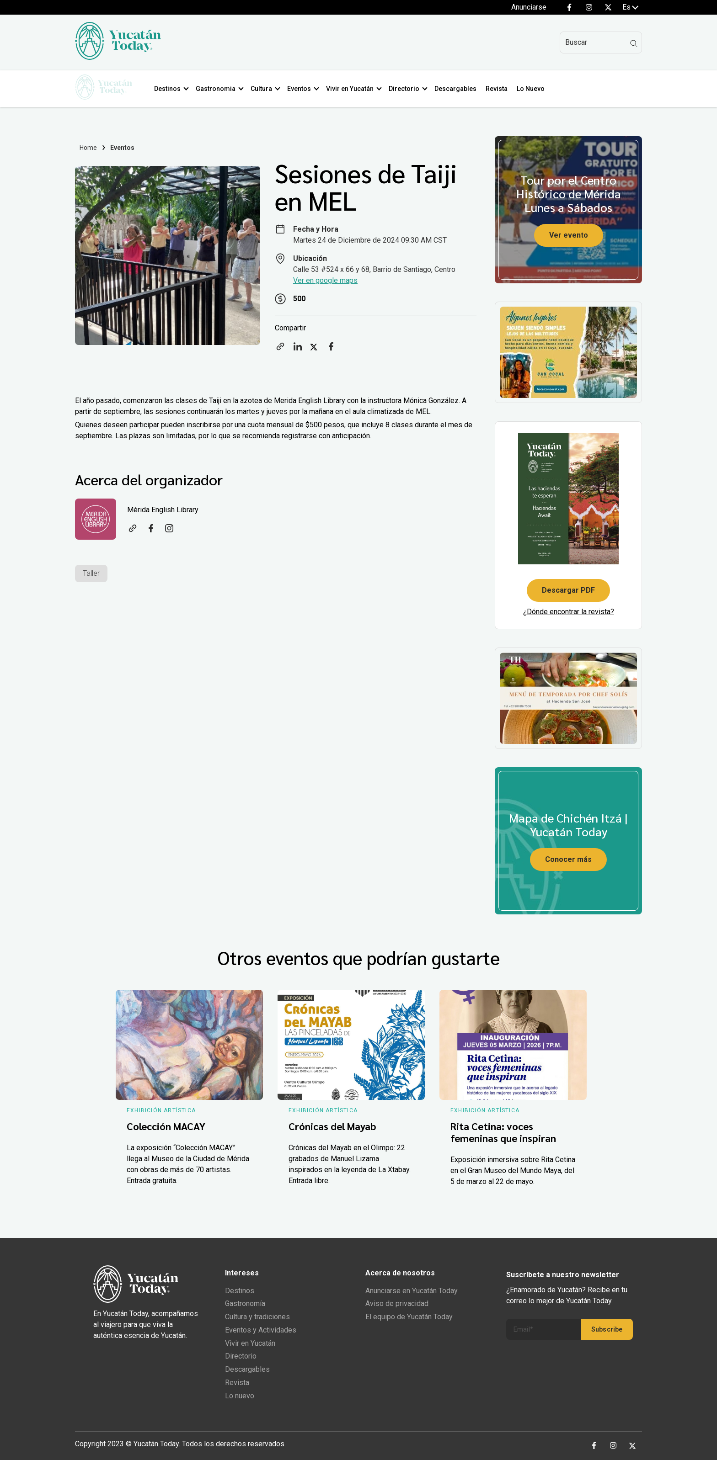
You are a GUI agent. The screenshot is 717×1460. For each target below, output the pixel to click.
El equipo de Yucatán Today (409, 1316)
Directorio (407, 88)
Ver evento (568, 235)
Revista (500, 88)
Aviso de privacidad (396, 1303)
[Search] (601, 42)
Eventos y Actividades (260, 1330)
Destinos (170, 88)
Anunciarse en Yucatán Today (411, 1290)
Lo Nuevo (534, 88)
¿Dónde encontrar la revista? (568, 611)
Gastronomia (219, 88)
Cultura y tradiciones (257, 1316)
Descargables (459, 88)
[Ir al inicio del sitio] (118, 57)
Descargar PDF (568, 590)
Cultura (264, 88)
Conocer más (568, 859)
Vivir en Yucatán (353, 88)
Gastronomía (245, 1303)
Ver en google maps (325, 280)
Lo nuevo (239, 1395)
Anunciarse (528, 7)
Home (88, 147)
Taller (91, 573)
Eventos (302, 88)
